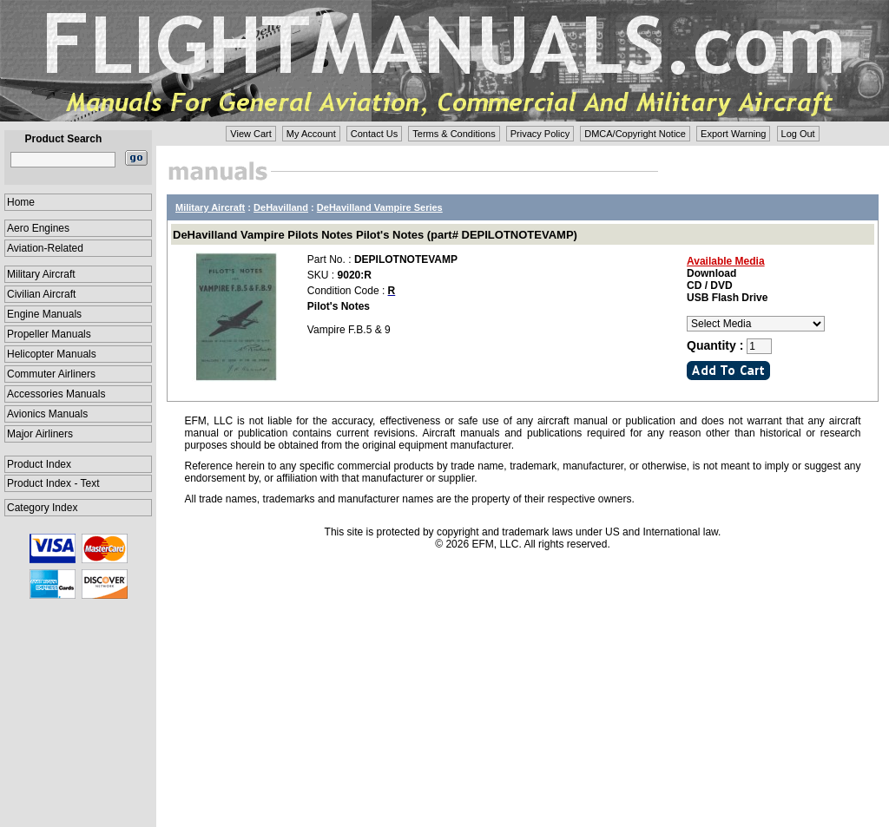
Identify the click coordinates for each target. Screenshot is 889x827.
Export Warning (733, 133)
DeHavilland (281, 207)
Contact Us (374, 133)
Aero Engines (38, 228)
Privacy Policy (540, 133)
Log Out (798, 133)
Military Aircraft (41, 274)
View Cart (250, 133)
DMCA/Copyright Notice (635, 133)
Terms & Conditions (453, 133)
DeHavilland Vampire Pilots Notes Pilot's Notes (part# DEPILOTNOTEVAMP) (375, 234)
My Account (311, 133)
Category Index (42, 508)
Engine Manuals (44, 314)
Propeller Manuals (49, 334)
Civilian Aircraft (41, 294)
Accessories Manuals (56, 394)
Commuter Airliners (51, 374)
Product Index (39, 464)
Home (21, 202)
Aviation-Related (45, 248)
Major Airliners (40, 434)
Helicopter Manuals (51, 354)
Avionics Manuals (47, 414)
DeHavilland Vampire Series (380, 207)
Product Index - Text (53, 483)
